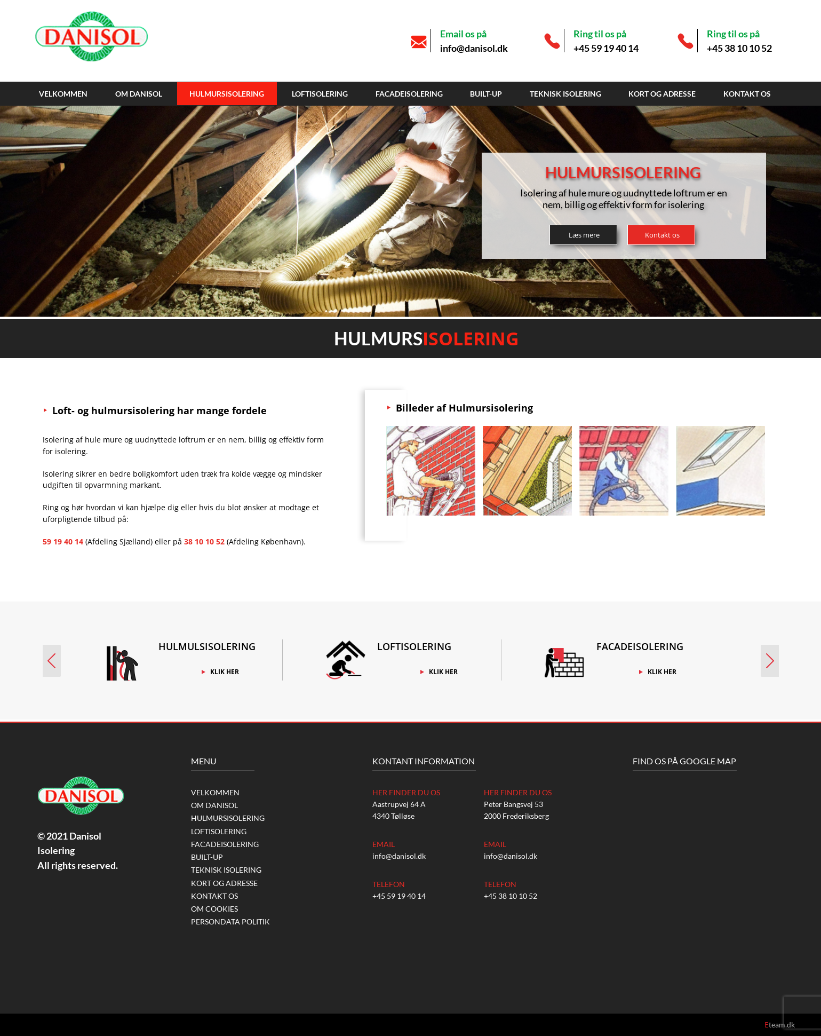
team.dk (779, 1024)
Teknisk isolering (565, 93)
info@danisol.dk (474, 48)
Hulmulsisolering (207, 646)
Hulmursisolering (226, 93)
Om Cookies (214, 908)
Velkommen (63, 93)
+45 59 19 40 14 (606, 48)
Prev (50, 661)
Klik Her (224, 671)
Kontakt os (747, 93)
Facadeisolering (409, 93)
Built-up (486, 93)
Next (771, 661)
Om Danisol (138, 93)
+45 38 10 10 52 (739, 48)
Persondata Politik (230, 921)
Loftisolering (320, 93)
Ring (51, 507)
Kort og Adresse (662, 93)
